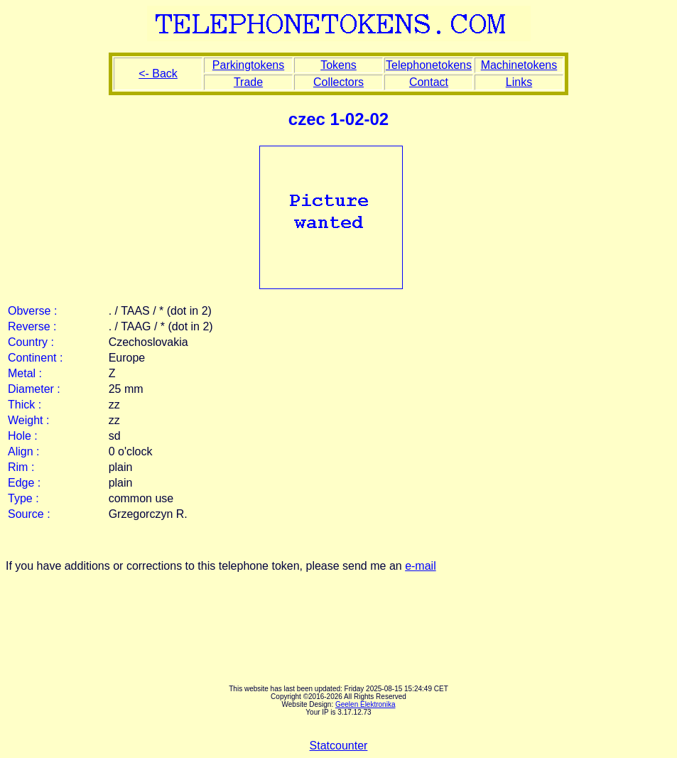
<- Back (158, 73)
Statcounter (339, 746)
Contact (428, 82)
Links (519, 82)
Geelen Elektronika (365, 704)
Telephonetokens (429, 65)
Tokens (338, 65)
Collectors (338, 82)
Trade (248, 82)
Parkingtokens (248, 65)
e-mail (420, 566)
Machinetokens (519, 65)
